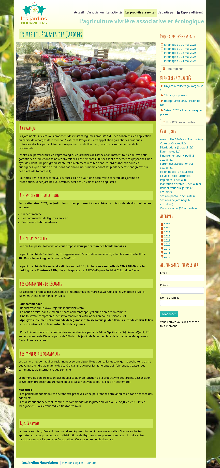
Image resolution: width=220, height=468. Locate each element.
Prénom (165, 285)
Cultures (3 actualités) (173, 143)
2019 (165, 248)
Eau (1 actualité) (170, 151)
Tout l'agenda (172, 69)
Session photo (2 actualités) (177, 196)
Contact (91, 463)
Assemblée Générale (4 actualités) (181, 139)
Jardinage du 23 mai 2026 (180, 57)
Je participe (165, 12)
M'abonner (169, 314)
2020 (165, 244)
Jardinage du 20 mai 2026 (180, 45)
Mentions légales (73, 463)
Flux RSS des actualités (178, 122)
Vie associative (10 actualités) (178, 208)
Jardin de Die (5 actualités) (176, 172)
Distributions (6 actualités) (176, 147)
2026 (165, 224)
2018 (165, 252)
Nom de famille (170, 297)
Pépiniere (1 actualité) (173, 180)
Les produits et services (140, 12)
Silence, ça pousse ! (174, 95)
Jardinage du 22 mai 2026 (180, 53)
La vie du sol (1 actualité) (175, 176)
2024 (165, 228)
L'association (95, 12)
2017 (165, 257)
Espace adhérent (189, 12)
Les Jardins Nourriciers (39, 462)
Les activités (114, 12)
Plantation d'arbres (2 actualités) (180, 184)
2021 (165, 240)
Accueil (79, 12)
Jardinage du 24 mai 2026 (180, 61)
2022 (165, 236)
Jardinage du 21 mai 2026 (180, 49)
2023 (165, 232)
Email (163, 273)
